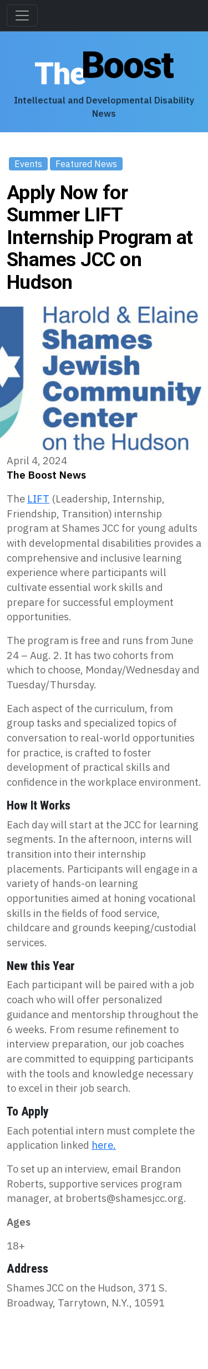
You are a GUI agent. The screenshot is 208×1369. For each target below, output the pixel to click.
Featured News (86, 163)
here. (104, 1145)
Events (28, 163)
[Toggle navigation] (22, 15)
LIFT (38, 498)
